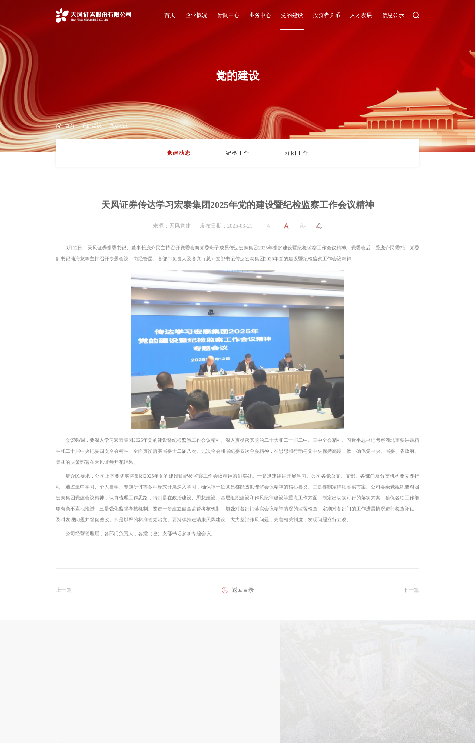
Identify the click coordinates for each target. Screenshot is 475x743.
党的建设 (292, 15)
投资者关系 (326, 15)
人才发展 (361, 15)
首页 (169, 15)
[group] (178, 153)
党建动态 (119, 125)
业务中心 (260, 15)
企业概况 (196, 15)
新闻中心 (228, 15)
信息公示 (393, 15)
